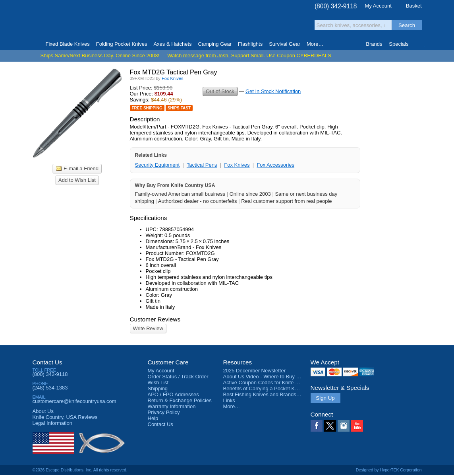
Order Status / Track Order (178, 377)
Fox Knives (236, 165)
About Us (43, 411)
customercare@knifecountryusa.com (74, 401)
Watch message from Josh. (198, 55)
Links (229, 400)
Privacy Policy (164, 412)
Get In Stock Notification (273, 91)
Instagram (344, 426)
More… (231, 406)
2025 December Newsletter (254, 371)
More (315, 44)
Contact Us (47, 362)
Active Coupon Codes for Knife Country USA (274, 382)
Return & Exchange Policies (180, 400)
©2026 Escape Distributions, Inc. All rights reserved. (80, 470)
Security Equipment (157, 165)
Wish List (158, 382)
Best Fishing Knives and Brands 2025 (266, 394)
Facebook (317, 426)
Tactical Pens (202, 165)
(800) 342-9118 (336, 6)
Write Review (148, 328)
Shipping (158, 388)
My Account (378, 6)
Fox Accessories (275, 165)
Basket (414, 6)
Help (153, 418)
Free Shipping (147, 108)
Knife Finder (418, 44)
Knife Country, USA (66, 20)
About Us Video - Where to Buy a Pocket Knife (276, 377)
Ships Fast (179, 108)
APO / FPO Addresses (173, 394)
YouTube (357, 426)
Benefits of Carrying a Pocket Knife (263, 388)
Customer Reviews (155, 319)
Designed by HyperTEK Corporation (389, 470)
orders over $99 (200, 24)
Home (36, 44)
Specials (398, 44)
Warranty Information (172, 406)
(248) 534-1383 (50, 388)
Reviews (65, 417)
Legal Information (52, 423)
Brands (374, 44)
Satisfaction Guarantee (156, 22)
